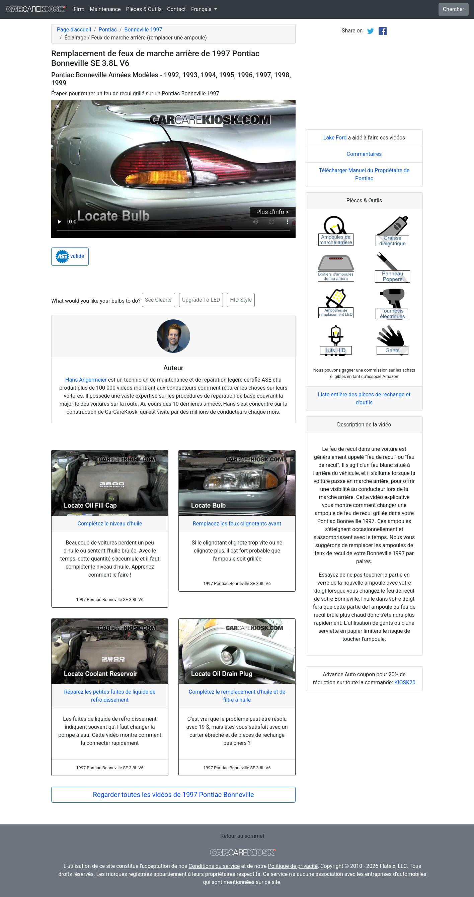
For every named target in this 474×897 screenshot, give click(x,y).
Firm (79, 9)
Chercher (453, 9)
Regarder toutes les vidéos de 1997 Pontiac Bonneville (173, 795)
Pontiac (108, 29)
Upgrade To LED (201, 300)
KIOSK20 (404, 682)
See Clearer (158, 300)
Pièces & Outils (144, 9)
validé (70, 256)
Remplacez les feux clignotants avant (237, 523)
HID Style (241, 300)
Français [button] (202, 9)
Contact (176, 9)
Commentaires (364, 154)
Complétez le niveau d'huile (110, 523)
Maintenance (105, 9)
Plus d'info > (272, 211)
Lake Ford (335, 137)
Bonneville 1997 (143, 29)
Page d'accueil (74, 29)
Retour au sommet (242, 836)
